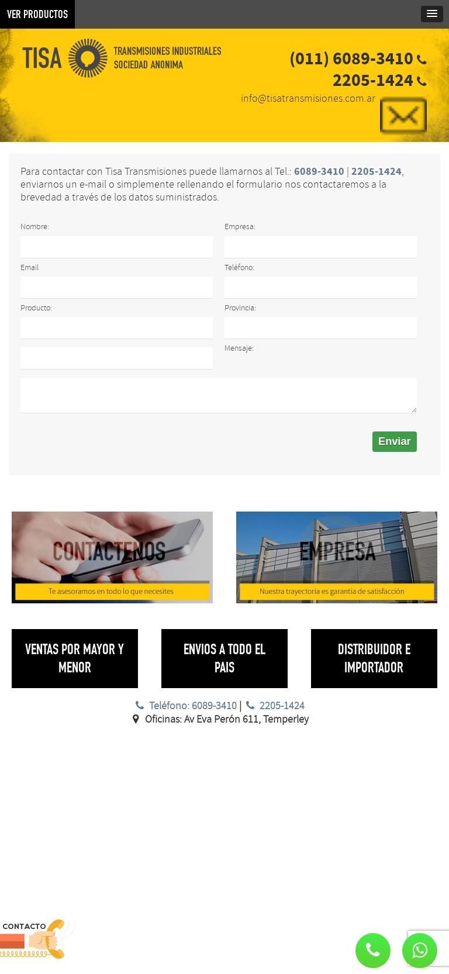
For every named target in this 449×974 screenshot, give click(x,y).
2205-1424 (274, 706)
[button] (419, 950)
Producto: (36, 308)
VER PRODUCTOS (37, 14)
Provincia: (240, 308)
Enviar (394, 441)
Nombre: (34, 227)
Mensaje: (239, 348)
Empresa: (239, 227)
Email (29, 267)
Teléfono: (239, 267)
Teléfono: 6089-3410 (184, 706)
